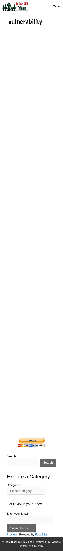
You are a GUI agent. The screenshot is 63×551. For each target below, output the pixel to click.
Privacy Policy (42, 541)
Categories (13, 485)
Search (11, 456)
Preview (12, 534)
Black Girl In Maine (22, 541)
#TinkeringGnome (33, 545)
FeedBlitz (41, 534)
